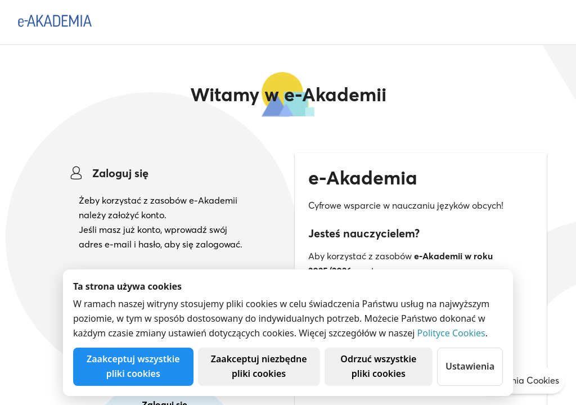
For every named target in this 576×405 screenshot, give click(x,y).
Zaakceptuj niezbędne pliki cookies (259, 366)
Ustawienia (470, 366)
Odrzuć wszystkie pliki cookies (378, 366)
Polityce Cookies (451, 333)
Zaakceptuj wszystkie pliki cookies (133, 366)
